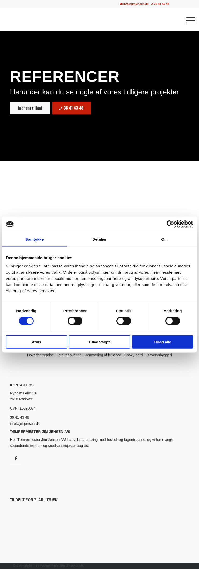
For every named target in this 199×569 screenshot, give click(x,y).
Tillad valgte (99, 341)
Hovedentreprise (40, 355)
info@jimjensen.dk (134, 3)
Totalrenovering (69, 355)
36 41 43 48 (160, 3)
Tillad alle (162, 341)
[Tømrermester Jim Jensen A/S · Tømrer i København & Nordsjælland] (50, 19)
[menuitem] (183, 4)
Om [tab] (164, 239)
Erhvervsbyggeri (159, 355)
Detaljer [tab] (99, 239)
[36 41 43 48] (71, 108)
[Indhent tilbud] (30, 108)
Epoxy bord (133, 355)
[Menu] (188, 19)
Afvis (36, 341)
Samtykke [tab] (34, 239)
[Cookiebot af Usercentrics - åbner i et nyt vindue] (170, 224)
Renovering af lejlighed (102, 355)
